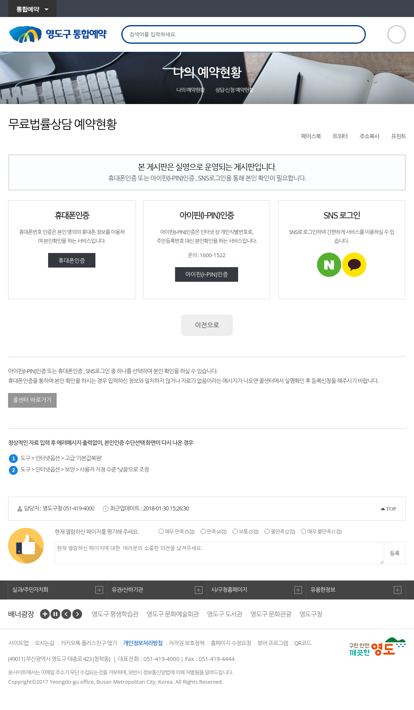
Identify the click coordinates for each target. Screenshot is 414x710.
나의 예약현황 (190, 90)
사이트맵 (18, 643)
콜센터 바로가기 (32, 400)
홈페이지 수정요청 (231, 643)
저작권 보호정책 (187, 643)
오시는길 (45, 643)
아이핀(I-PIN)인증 (206, 274)
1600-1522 (213, 255)
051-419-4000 (78, 508)
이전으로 (207, 325)
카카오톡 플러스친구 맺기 (89, 643)
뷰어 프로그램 (272, 643)
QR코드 (302, 643)
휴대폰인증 (72, 260)
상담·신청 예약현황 (234, 90)
